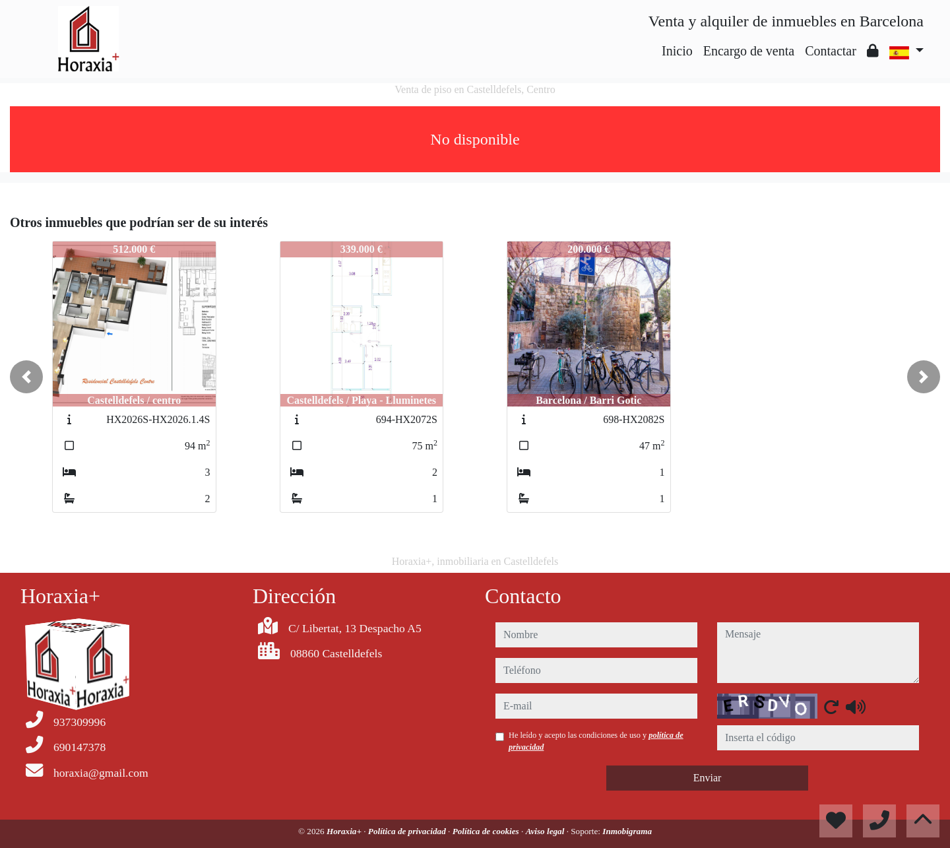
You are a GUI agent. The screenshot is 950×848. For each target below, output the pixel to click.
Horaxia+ (345, 831)
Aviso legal (546, 831)
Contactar (830, 51)
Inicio (677, 51)
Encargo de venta (748, 51)
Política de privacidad (408, 831)
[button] (26, 376)
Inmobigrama (627, 831)
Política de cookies (487, 831)
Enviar (707, 777)
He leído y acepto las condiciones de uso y (596, 741)
